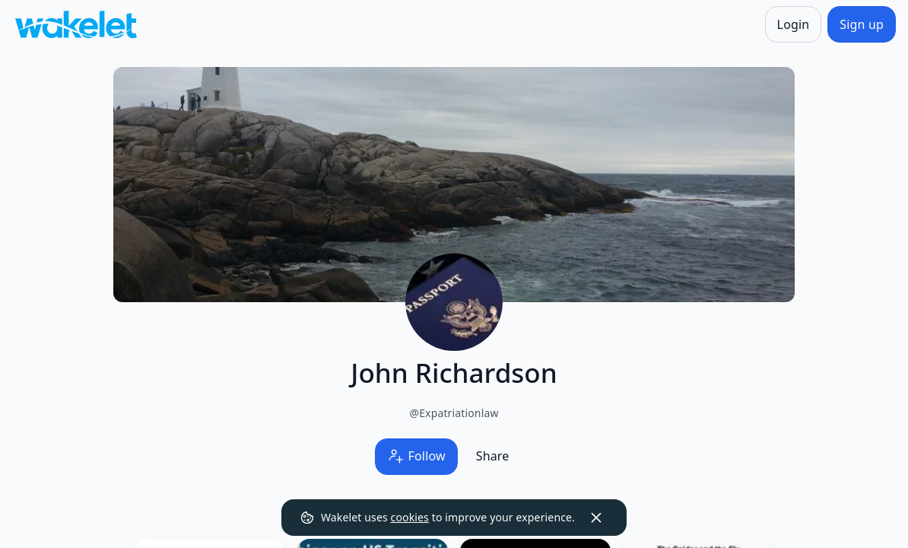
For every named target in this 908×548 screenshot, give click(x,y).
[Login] (793, 24)
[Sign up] (861, 24)
